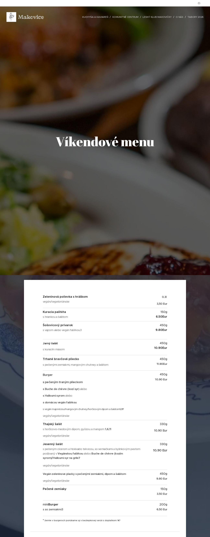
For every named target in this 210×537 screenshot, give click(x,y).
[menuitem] (93, 17)
